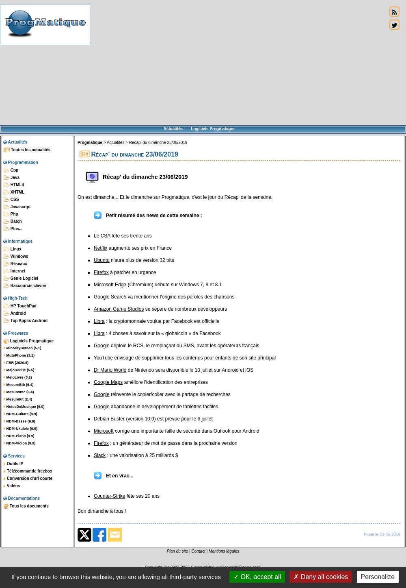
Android (15, 313)
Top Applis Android (26, 320)
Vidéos (12, 485)
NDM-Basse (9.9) (19, 421)
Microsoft (104, 431)
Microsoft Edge (110, 284)
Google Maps (108, 382)
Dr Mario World (110, 370)
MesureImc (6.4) (19, 392)
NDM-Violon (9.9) (19, 443)
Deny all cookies (321, 576)
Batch (13, 221)
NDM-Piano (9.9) (19, 436)
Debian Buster (109, 419)
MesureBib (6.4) (19, 385)
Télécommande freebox (28, 471)
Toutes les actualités (27, 150)
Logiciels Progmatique (212, 128)
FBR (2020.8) (16, 363)
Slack (100, 455)
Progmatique (90, 142)
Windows (16, 256)
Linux (12, 249)
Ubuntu (102, 260)
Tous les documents (26, 506)
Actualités (173, 128)
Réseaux (15, 263)
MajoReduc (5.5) (19, 370)
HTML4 (14, 185)
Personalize (378, 576)
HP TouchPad (20, 306)
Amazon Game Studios (119, 309)
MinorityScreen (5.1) (22, 348)
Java (11, 177)
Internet (14, 271)
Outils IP (13, 464)
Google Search (110, 297)
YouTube (103, 358)
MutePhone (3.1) (19, 355)
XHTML (14, 192)
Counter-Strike (109, 496)
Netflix (100, 248)
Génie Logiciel (21, 278)
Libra (99, 321)
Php (11, 214)
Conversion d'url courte (28, 478)
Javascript (17, 207)
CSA (105, 236)
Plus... (13, 228)
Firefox (101, 272)
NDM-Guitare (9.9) (20, 414)
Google (102, 345)
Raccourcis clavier (25, 285)
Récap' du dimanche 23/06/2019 (158, 142)
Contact (198, 551)
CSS (11, 199)
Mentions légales (224, 551)
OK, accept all (257, 576)
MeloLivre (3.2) (18, 377)
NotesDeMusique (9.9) (24, 407)
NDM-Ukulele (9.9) (20, 429)
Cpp (11, 170)
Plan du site (177, 551)
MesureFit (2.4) (18, 399)
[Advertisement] (238, 63)
